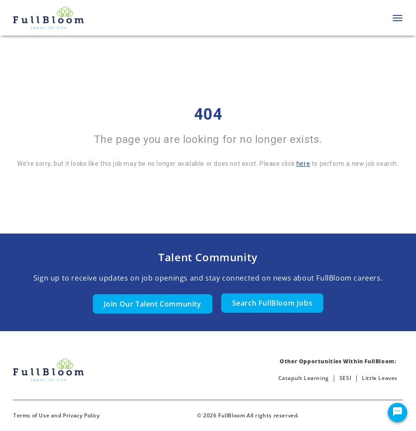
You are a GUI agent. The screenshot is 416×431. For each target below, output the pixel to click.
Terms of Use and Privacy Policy (56, 415)
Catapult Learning (303, 378)
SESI (345, 378)
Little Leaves (380, 378)
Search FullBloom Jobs (272, 303)
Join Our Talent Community (152, 304)
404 (208, 114)
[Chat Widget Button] (397, 412)
